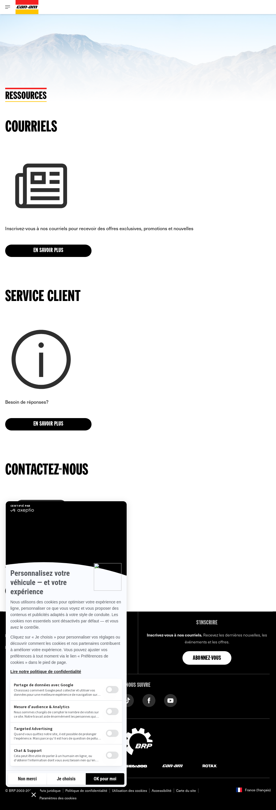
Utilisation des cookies (129, 790)
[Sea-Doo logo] (136, 766)
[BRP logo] (138, 740)
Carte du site (186, 790)
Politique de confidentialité (86, 790)
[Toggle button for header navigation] (8, 7)
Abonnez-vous (207, 658)
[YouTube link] (170, 700)
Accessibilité (162, 790)
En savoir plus (48, 251)
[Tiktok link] (127, 700)
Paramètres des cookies (58, 798)
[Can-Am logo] (27, 7)
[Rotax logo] (209, 766)
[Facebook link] (148, 700)
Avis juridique (50, 790)
